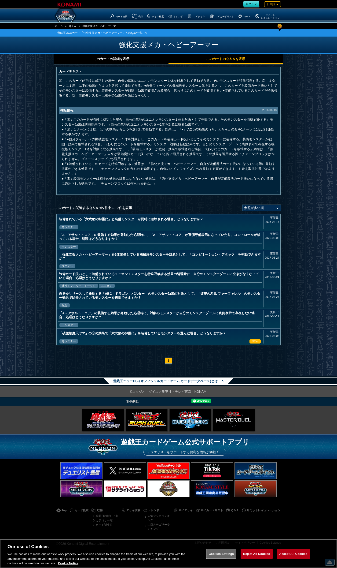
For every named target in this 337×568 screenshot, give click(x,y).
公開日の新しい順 (107, 516)
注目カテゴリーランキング (158, 527)
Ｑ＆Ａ (72, 26)
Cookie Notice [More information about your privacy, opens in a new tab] (68, 563)
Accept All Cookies (293, 554)
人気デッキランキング (158, 518)
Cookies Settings (221, 554)
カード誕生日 (104, 525)
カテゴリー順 (104, 520)
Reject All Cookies (256, 554)
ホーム (59, 26)
